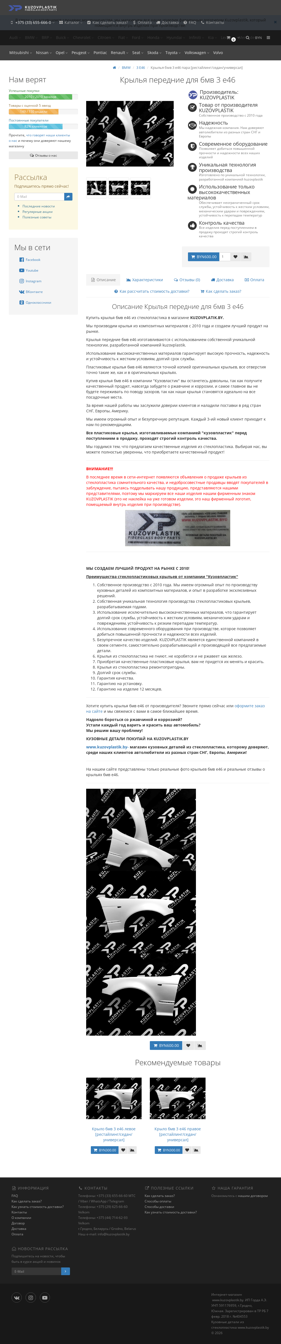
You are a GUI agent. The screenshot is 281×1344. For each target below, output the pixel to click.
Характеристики (144, 279)
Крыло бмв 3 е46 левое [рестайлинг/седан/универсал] (114, 1134)
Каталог (70, 22)
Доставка (167, 22)
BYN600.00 (204, 256)
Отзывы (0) (186, 279)
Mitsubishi (20, 52)
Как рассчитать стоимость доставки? (151, 291)
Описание (103, 279)
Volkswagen (197, 52)
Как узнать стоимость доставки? (38, 1206)
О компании (21, 1217)
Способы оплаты (158, 1201)
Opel (62, 52)
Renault (119, 52)
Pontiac (100, 52)
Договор (18, 1223)
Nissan (44, 52)
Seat (138, 52)
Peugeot (81, 52)
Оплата (142, 22)
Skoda (154, 52)
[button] (232, 37)
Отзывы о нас (43, 155)
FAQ (189, 22)
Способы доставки (159, 1206)
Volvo (218, 52)
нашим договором (253, 1195)
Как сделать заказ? (107, 22)
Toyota (173, 52)
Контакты (212, 22)
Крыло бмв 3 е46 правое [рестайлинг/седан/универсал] (177, 1134)
